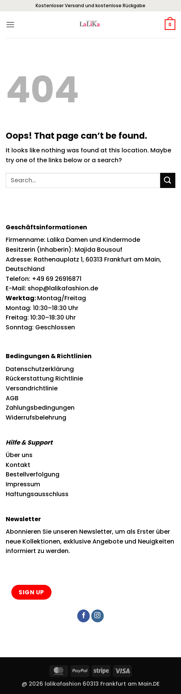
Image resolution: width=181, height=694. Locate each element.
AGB (12, 398)
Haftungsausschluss (37, 494)
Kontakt (18, 465)
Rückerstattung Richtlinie (44, 378)
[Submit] (167, 180)
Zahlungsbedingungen (40, 407)
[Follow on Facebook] (83, 615)
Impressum (23, 484)
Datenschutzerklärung (40, 369)
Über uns (19, 455)
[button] (10, 24)
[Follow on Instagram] (97, 615)
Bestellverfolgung (32, 474)
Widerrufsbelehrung (36, 417)
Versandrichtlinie (32, 388)
